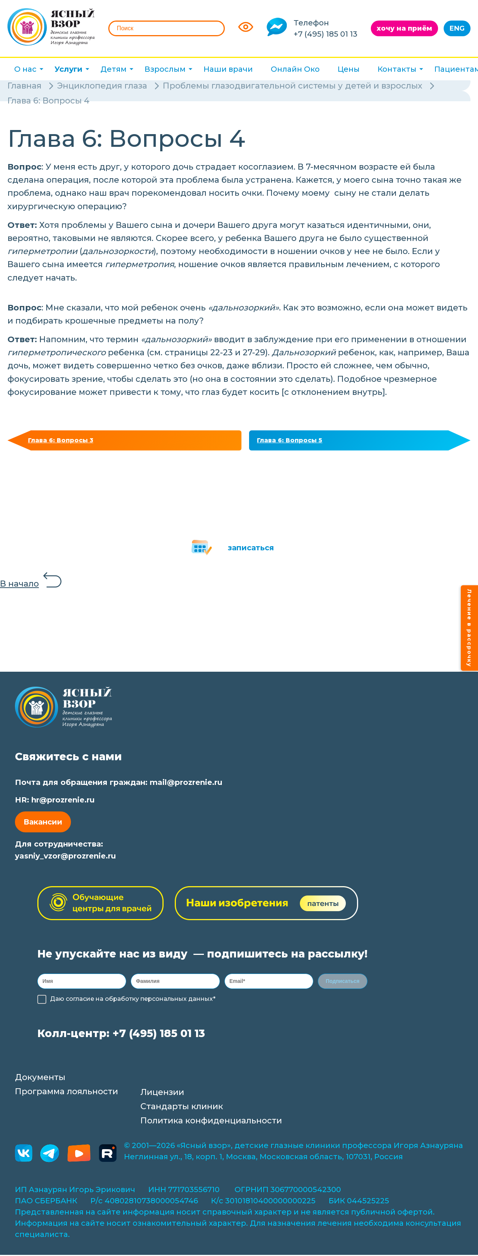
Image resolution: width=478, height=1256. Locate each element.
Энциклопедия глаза (102, 86)
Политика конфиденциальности (211, 1126)
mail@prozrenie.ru (186, 784)
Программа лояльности (66, 1097)
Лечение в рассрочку (469, 628)
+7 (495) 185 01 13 (325, 34)
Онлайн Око (295, 69)
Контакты (397, 69)
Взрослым (165, 69)
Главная (24, 86)
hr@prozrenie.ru (62, 802)
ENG (457, 28)
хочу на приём (404, 28)
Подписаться (343, 985)
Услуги (69, 69)
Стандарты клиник (181, 1112)
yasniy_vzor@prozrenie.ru (65, 858)
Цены (349, 69)
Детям (113, 69)
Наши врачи (228, 69)
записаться (251, 550)
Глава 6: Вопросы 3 (65, 441)
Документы (40, 1082)
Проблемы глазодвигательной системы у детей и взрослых (292, 86)
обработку (122, 1004)
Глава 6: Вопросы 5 (294, 441)
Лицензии (162, 1097)
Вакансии (43, 824)
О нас (25, 69)
